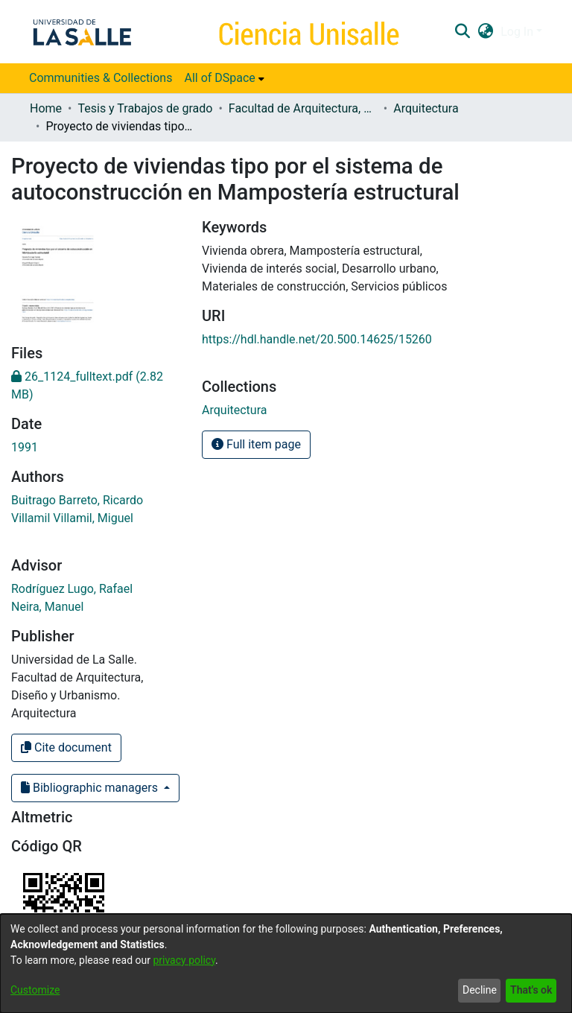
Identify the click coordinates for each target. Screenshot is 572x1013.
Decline (480, 990)
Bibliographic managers (91, 788)
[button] (462, 32)
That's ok (531, 990)
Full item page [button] (256, 444)
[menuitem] (224, 78)
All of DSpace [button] (219, 78)
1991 (24, 447)
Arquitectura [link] (425, 108)
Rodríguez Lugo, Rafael (72, 589)
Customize (35, 990)
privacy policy (184, 960)
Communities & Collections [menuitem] (100, 78)
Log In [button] (518, 32)
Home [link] (46, 108)
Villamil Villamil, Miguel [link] (72, 518)
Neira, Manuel (47, 607)
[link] (234, 410)
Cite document (66, 747)
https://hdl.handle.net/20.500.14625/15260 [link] (317, 339)
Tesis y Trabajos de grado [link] (144, 108)
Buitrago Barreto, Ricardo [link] (77, 500)
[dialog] (286, 963)
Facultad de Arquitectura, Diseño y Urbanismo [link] (303, 108)
